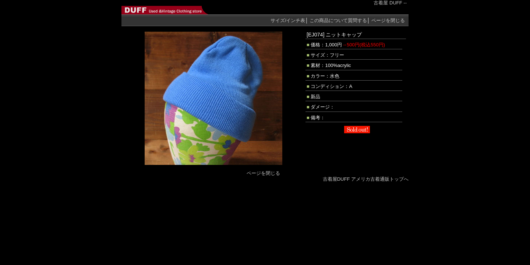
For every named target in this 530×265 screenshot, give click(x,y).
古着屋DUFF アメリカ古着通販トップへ (366, 179)
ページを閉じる (388, 20)
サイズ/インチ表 (288, 20)
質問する (338, 20)
